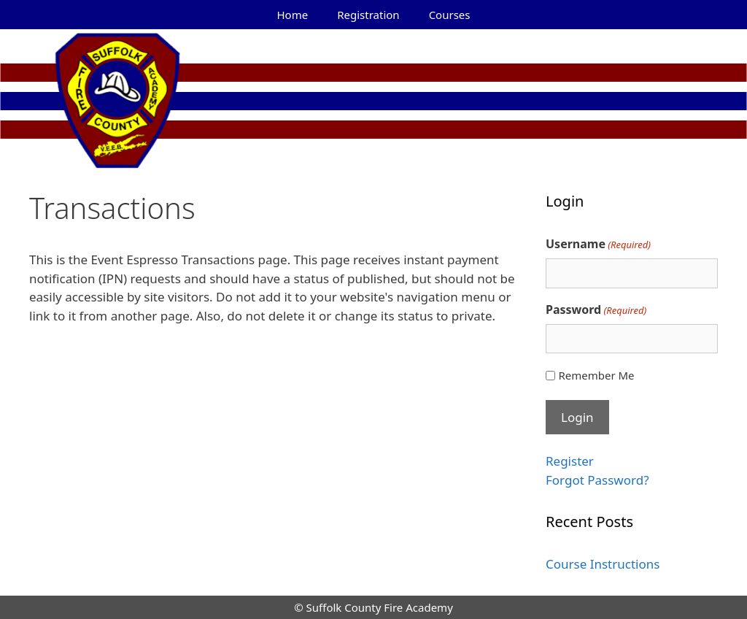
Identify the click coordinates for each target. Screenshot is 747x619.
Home (293, 14)
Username (598, 244)
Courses (450, 14)
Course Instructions (602, 563)
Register (570, 461)
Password (596, 309)
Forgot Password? (597, 480)
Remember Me (596, 375)
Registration (368, 14)
